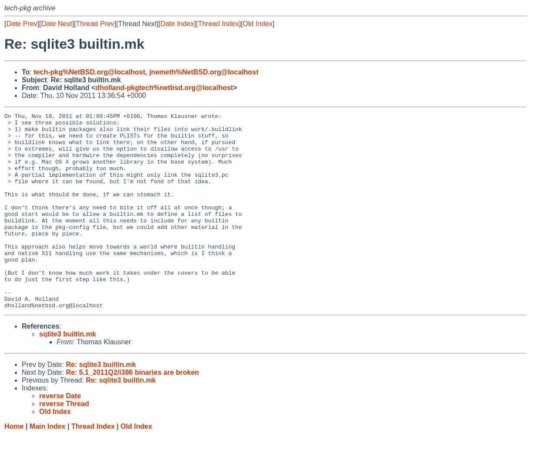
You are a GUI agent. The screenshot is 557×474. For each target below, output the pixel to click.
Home (13, 465)
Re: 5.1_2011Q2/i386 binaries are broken (132, 411)
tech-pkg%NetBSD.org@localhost (89, 72)
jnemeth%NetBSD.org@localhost (203, 72)
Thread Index (218, 23)
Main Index (48, 465)
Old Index (257, 23)
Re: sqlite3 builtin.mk (101, 403)
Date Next (56, 23)
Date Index (177, 23)
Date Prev (21, 23)
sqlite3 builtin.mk (67, 373)
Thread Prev (95, 23)
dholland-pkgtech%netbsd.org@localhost (164, 87)
